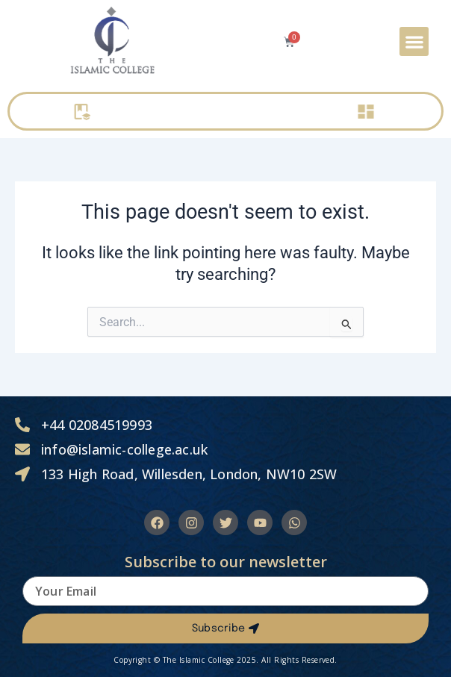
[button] (414, 41)
